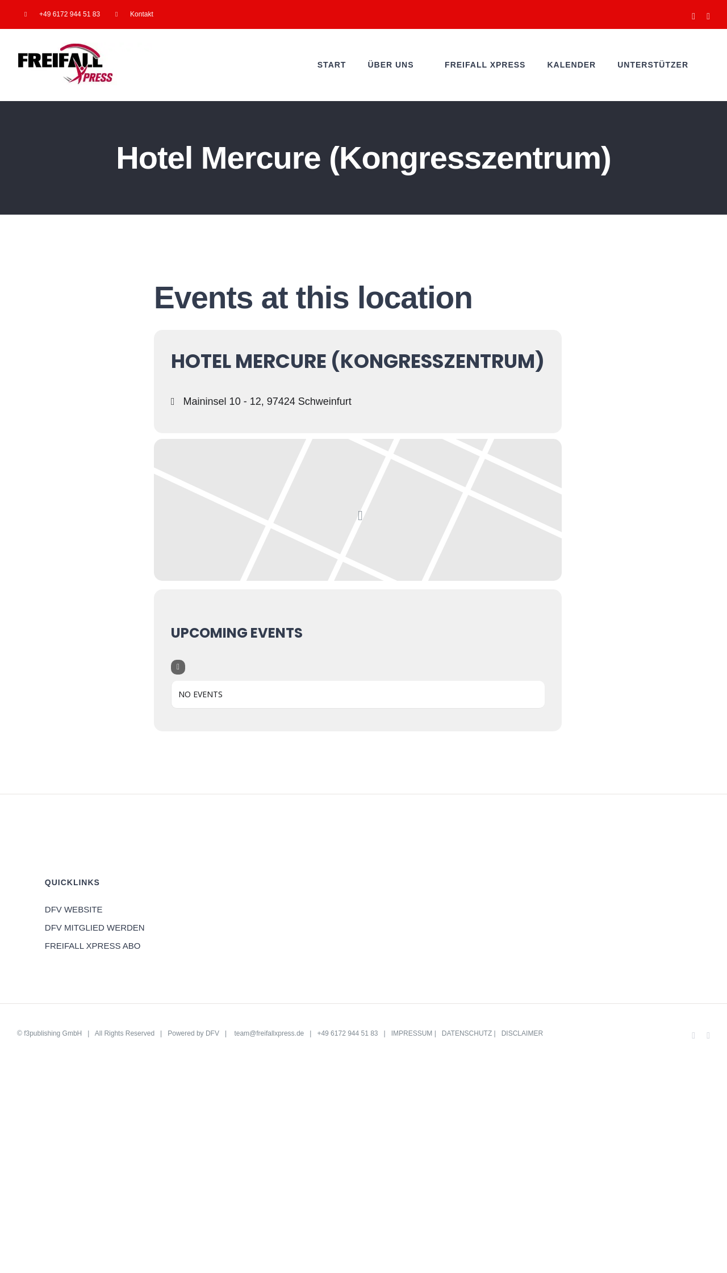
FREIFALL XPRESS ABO (93, 945)
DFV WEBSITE (74, 909)
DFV (212, 1033)
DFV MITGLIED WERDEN (95, 927)
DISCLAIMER (522, 1033)
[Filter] (178, 667)
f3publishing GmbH (53, 1033)
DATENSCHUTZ (467, 1033)
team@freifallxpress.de (269, 1033)
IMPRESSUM (412, 1033)
